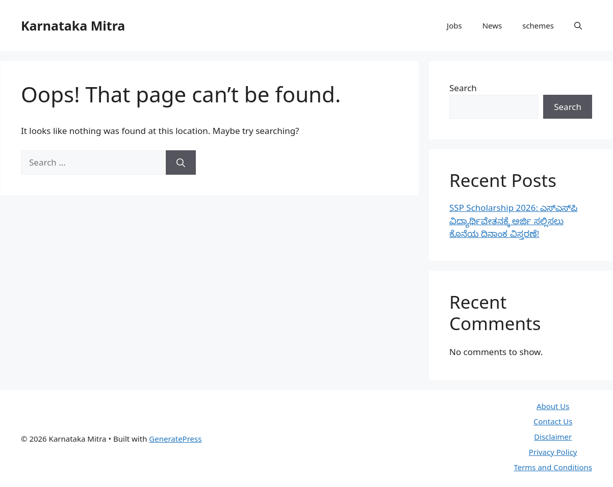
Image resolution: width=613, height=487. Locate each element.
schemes (538, 25)
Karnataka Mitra (73, 25)
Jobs (454, 25)
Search (463, 88)
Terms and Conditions (553, 467)
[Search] (181, 162)
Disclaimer (553, 436)
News (492, 25)
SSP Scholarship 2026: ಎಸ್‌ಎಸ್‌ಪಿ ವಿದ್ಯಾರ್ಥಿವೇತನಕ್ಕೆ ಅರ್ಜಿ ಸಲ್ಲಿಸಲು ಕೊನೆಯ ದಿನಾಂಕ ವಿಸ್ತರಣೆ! (513, 220)
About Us (553, 406)
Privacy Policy (553, 452)
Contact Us (552, 421)
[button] (578, 25)
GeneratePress (175, 439)
